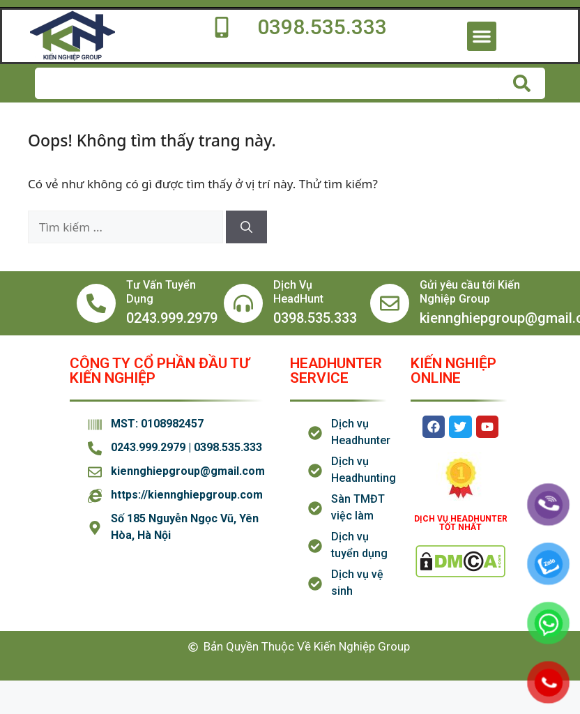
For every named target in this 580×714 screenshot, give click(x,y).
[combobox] (267, 83)
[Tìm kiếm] (522, 83)
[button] (481, 36)
